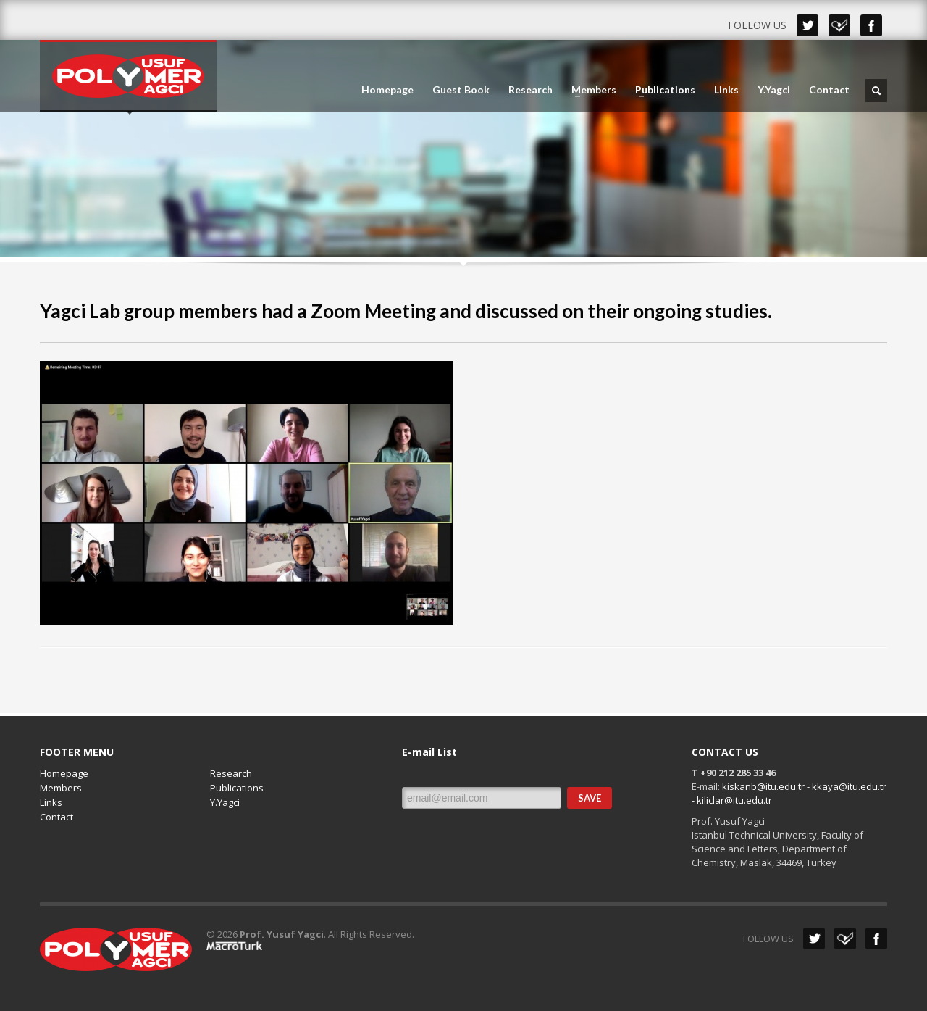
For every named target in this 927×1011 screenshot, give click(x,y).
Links (726, 90)
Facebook (871, 25)
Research (530, 90)
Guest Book (461, 90)
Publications (660, 90)
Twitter (807, 25)
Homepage (387, 90)
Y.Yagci (774, 90)
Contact (829, 90)
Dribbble (839, 25)
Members (589, 90)
